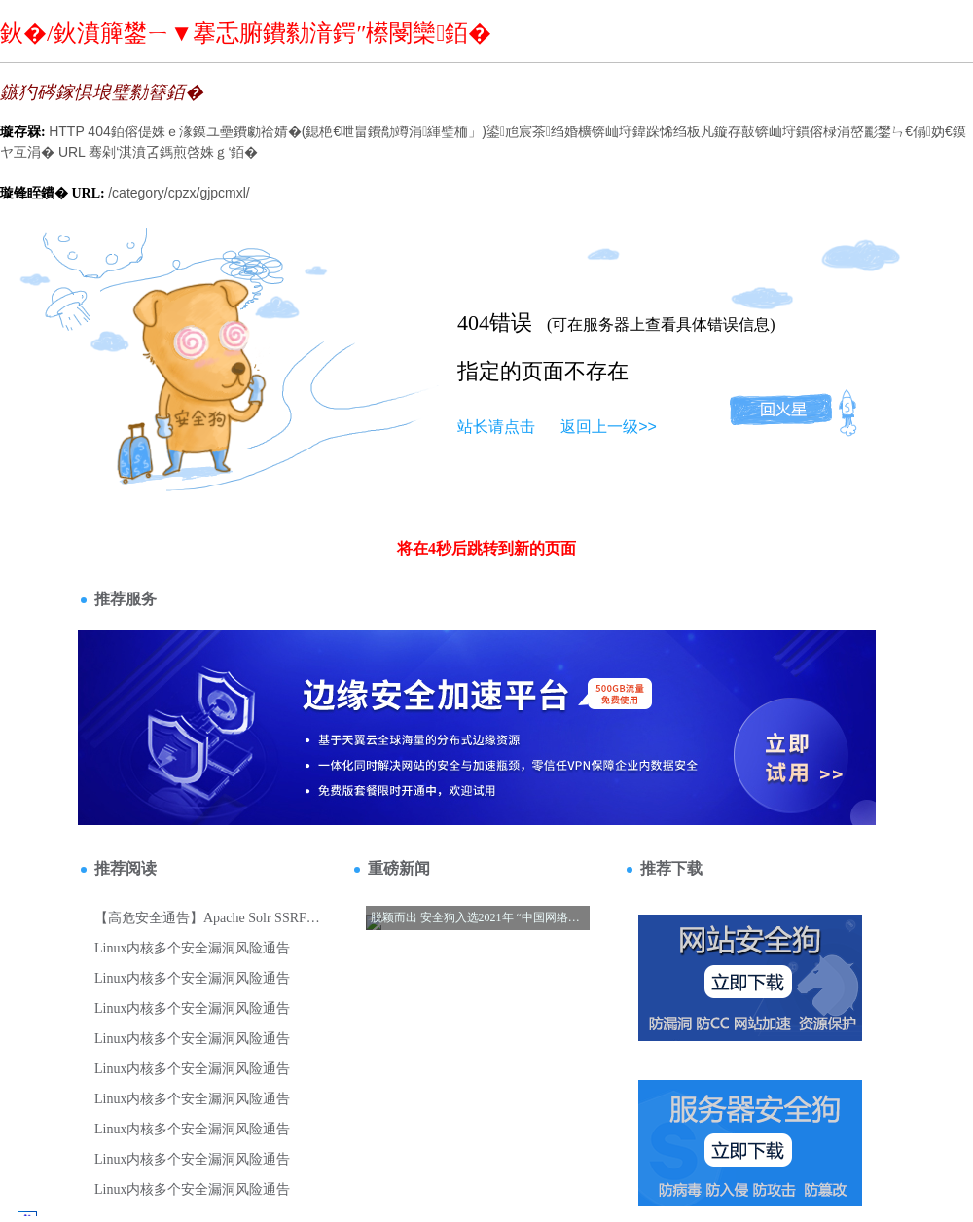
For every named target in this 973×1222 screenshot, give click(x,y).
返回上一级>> (608, 426)
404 (473, 322)
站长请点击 (496, 426)
